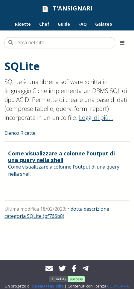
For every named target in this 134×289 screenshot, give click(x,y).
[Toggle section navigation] (122, 42)
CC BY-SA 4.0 (118, 286)
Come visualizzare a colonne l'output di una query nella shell (61, 156)
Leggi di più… (96, 118)
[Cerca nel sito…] (59, 42)
